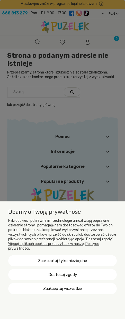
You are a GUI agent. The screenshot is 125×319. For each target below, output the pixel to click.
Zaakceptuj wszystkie (62, 288)
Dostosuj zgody (62, 274)
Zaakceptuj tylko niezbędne (62, 260)
